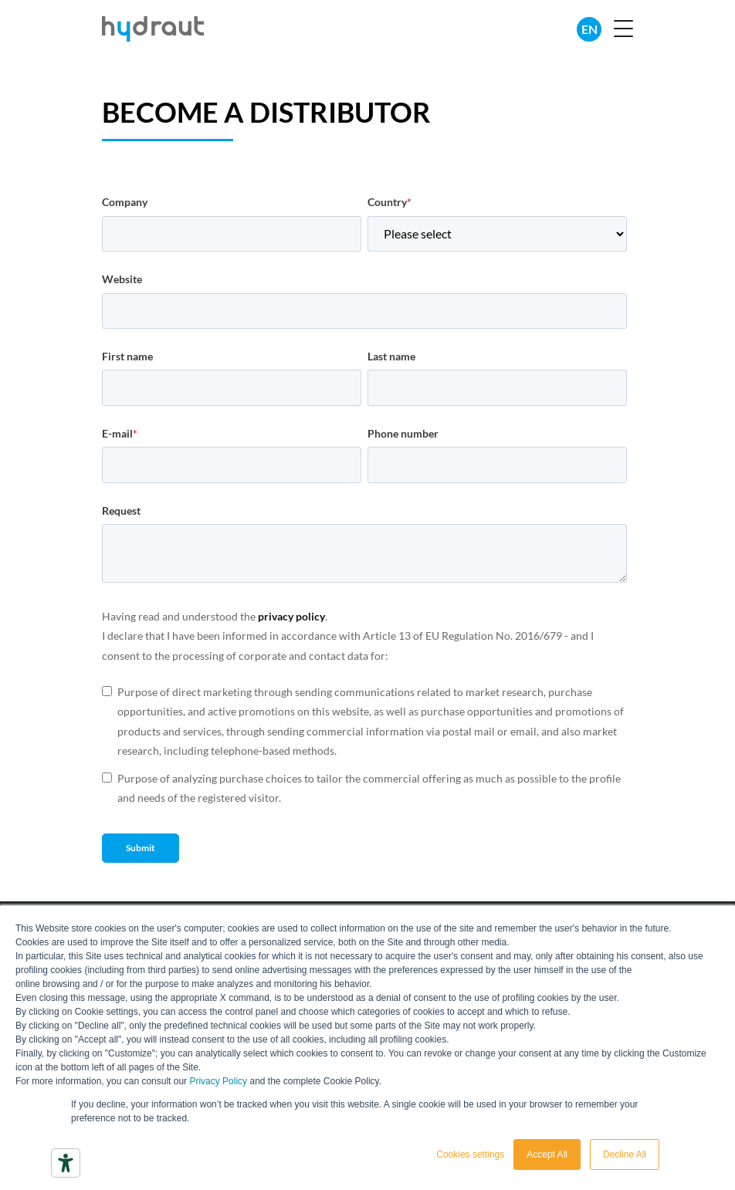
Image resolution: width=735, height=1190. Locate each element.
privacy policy (291, 616)
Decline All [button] (624, 1154)
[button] (623, 29)
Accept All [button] (547, 1154)
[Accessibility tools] (65, 1163)
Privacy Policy (218, 1081)
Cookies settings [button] (470, 1154)
